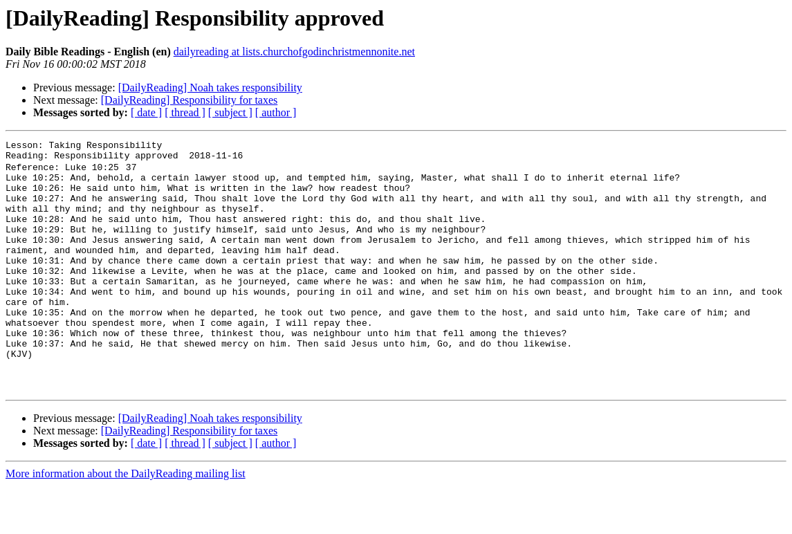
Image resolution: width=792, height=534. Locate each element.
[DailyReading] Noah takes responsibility (210, 87)
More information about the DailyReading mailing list (126, 522)
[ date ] (146, 112)
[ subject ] (230, 112)
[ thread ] (185, 112)
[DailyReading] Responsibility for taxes (189, 100)
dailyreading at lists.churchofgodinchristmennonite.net (294, 51)
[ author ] (276, 112)
